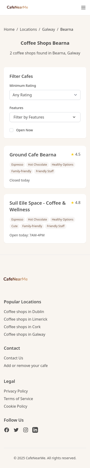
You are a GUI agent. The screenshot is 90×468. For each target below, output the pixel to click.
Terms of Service (18, 398)
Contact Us (13, 358)
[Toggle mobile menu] (83, 7)
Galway (48, 29)
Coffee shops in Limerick (25, 319)
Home (9, 29)
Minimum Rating (22, 85)
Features (16, 108)
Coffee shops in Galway (24, 334)
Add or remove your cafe (26, 365)
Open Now (24, 130)
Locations (28, 29)
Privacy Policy (16, 391)
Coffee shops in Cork (22, 326)
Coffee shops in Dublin (24, 311)
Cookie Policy (15, 406)
